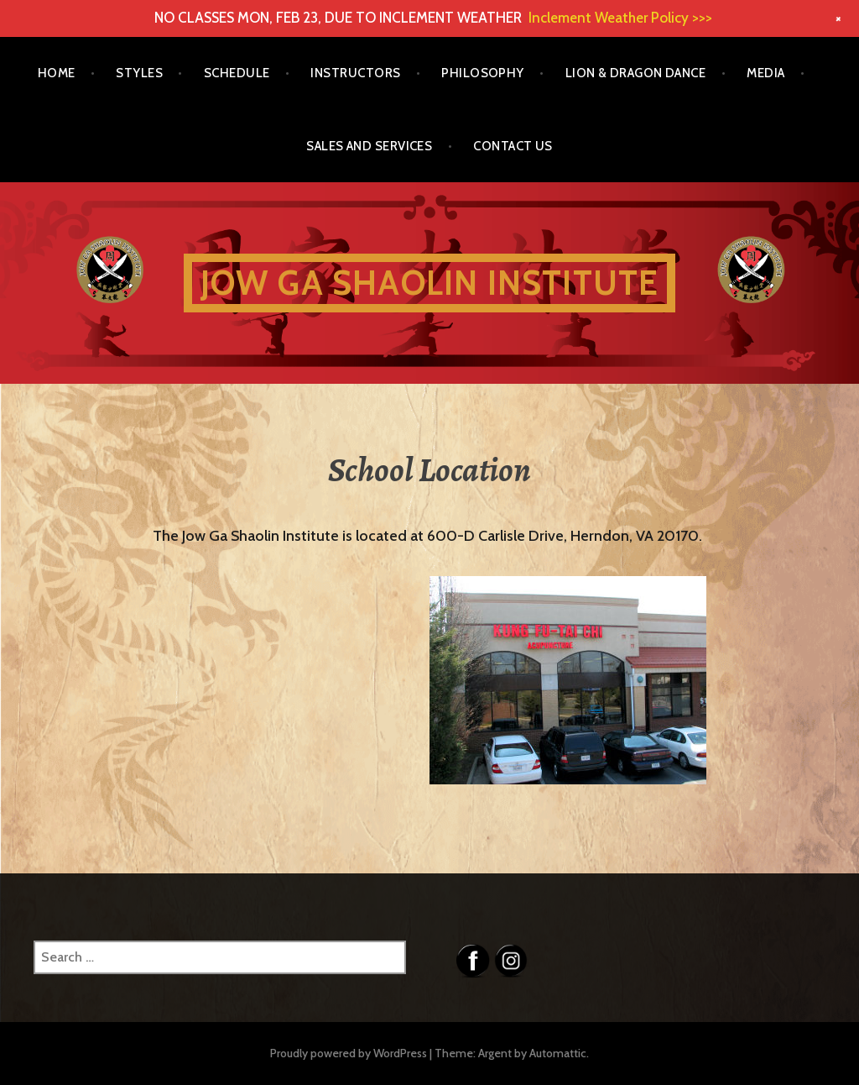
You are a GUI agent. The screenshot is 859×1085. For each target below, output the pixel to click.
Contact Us (513, 146)
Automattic (557, 1053)
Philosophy (482, 73)
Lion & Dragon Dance (635, 73)
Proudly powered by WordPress (348, 1053)
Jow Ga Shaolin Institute (429, 282)
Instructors (355, 73)
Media (765, 73)
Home (56, 73)
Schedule (237, 73)
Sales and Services (369, 146)
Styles (139, 73)
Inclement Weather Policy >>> (620, 17)
